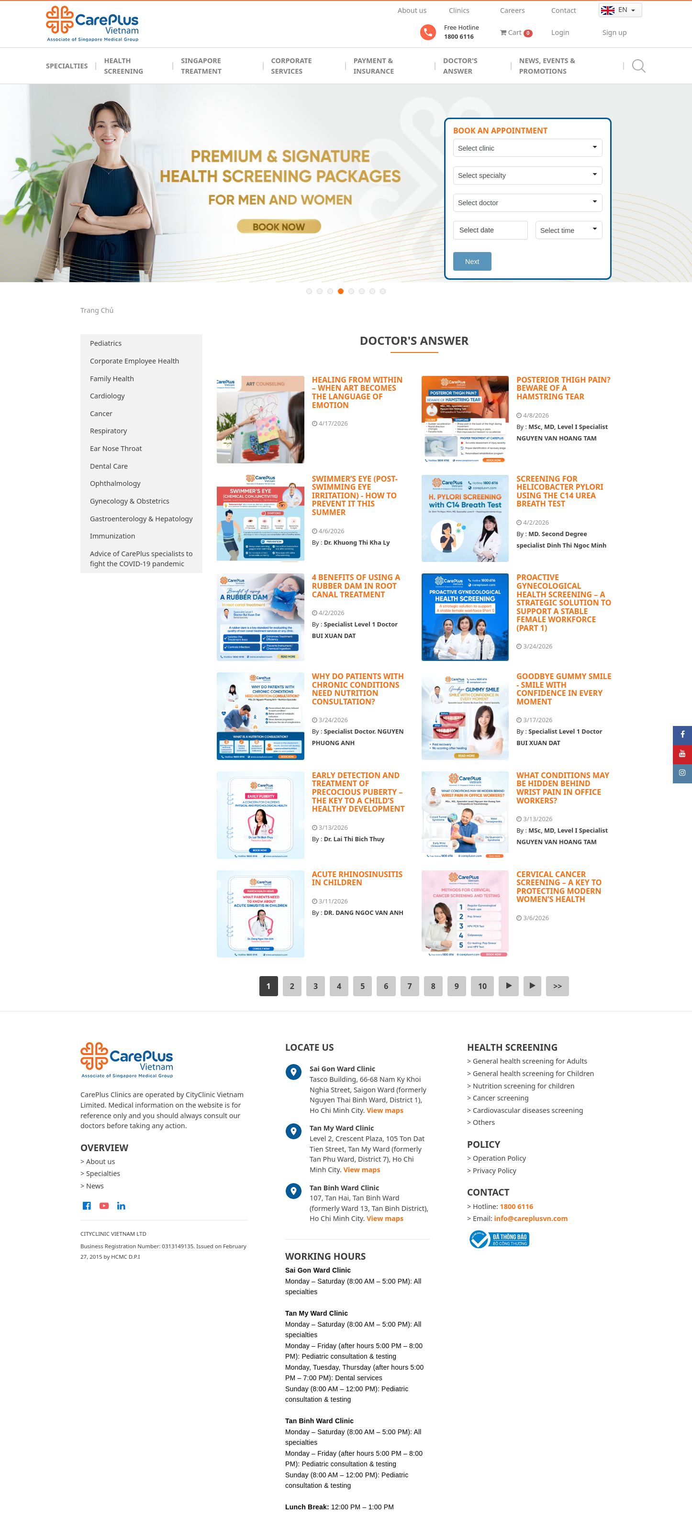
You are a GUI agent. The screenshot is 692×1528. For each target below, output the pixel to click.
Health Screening (123, 66)
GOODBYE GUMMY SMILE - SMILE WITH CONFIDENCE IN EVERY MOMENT (563, 689)
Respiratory (108, 430)
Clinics (459, 10)
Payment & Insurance (374, 66)
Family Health (112, 378)
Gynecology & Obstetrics (129, 501)
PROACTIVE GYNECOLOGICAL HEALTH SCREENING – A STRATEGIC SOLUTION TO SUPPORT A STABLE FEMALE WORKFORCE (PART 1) (563, 602)
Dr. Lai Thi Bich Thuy (354, 839)
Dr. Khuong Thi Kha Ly (357, 542)
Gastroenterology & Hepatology (141, 518)
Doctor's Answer (460, 66)
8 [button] (383, 291)
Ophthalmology (115, 483)
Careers (512, 10)
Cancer (101, 413)
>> (557, 986)
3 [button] (330, 291)
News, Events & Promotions (547, 66)
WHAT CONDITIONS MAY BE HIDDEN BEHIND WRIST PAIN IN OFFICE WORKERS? (562, 788)
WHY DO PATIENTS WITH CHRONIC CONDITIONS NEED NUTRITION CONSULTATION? (358, 689)
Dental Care (109, 466)
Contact (563, 10)
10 (482, 986)
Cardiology (107, 395)
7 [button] (372, 291)
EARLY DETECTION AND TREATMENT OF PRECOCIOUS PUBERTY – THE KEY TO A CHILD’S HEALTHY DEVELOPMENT (358, 792)
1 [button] (309, 291)
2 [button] (320, 291)
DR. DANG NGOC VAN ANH (363, 912)
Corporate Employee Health (134, 360)
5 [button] (351, 291)
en (615, 9)
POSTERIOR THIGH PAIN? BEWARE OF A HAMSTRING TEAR (563, 388)
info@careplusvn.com (531, 1218)
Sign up (615, 32)
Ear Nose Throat (116, 448)
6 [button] (362, 291)
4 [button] (341, 291)
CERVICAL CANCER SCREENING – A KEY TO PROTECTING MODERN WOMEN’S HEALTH (559, 887)
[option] (346, 183)
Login (560, 32)
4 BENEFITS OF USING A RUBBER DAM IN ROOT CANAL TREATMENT (356, 585)
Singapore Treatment (201, 66)
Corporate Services (291, 66)
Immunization (112, 535)
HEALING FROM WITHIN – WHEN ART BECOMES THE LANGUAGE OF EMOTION (357, 392)
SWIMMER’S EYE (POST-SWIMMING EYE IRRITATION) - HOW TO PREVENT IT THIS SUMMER (355, 495)
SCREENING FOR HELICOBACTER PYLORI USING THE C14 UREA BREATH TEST (559, 491)
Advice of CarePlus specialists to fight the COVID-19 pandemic (141, 559)
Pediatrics (106, 343)
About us (412, 10)
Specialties (67, 65)
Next (472, 261)
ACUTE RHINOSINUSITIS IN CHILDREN (357, 878)
